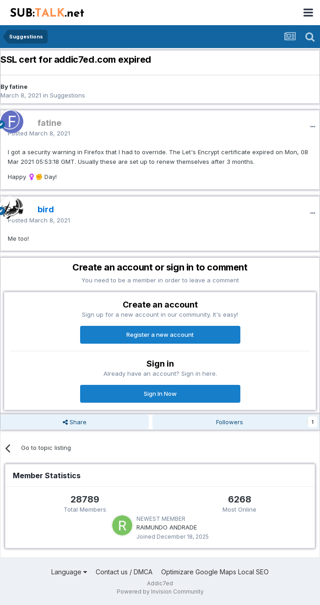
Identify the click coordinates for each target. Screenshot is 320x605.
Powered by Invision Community (160, 591)
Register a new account (160, 334)
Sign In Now (160, 393)
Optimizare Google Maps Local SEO (215, 572)
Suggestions (67, 95)
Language (69, 572)
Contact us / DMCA (124, 572)
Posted (39, 133)
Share (75, 422)
